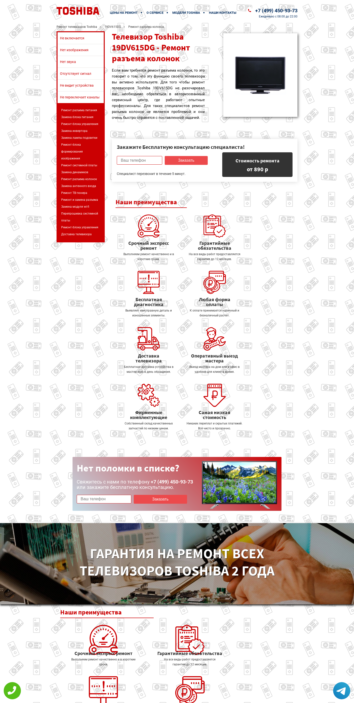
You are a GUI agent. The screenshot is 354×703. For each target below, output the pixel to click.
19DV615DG (112, 27)
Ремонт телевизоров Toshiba (77, 27)
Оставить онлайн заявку (192, 685)
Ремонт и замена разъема (79, 200)
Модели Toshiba (186, 13)
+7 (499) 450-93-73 (276, 11)
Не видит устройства (77, 85)
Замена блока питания (77, 117)
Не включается (72, 38)
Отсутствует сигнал (75, 74)
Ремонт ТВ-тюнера (74, 193)
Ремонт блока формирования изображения (72, 151)
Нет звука (68, 62)
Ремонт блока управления (79, 124)
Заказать (185, 160)
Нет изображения (74, 50)
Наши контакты (222, 13)
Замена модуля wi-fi (75, 206)
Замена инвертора (74, 131)
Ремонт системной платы (79, 165)
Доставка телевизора (76, 234)
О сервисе (155, 13)
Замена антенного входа (78, 186)
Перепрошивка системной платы (79, 217)
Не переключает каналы (80, 97)
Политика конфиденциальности (142, 696)
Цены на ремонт (124, 13)
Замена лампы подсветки (79, 138)
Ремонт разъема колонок (79, 179)
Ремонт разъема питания (79, 110)
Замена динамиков (74, 172)
